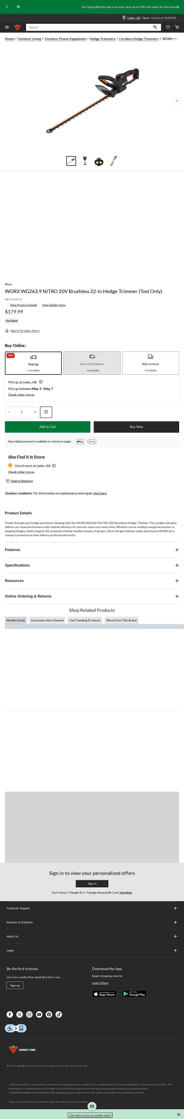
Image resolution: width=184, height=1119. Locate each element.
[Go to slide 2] (85, 161)
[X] (19, 1014)
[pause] (18, 6)
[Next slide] (177, 7)
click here (99, 493)
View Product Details (23, 305)
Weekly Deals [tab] (16, 620)
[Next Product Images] (177, 101)
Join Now (125, 892)
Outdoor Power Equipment (65, 39)
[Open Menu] (7, 27)
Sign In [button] (92, 883)
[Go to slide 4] (113, 161)
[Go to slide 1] (71, 161)
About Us (92, 936)
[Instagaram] (29, 1014)
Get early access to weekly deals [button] (90, 1115)
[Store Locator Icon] (124, 18)
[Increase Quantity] (35, 412)
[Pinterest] (49, 1014)
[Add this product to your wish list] (46, 412)
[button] (155, 27)
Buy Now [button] (136, 427)
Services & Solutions (92, 922)
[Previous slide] (7, 7)
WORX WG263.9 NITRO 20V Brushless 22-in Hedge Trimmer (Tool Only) (83, 291)
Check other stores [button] (21, 394)
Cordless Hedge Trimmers (139, 39)
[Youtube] (39, 1014)
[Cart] (177, 27)
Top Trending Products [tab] (85, 620)
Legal (92, 950)
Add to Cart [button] (47, 427)
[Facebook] (10, 1014)
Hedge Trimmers (102, 39)
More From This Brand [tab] (121, 620)
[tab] (33, 363)
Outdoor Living (29, 39)
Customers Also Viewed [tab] (47, 620)
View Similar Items (54, 305)
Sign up (15, 985)
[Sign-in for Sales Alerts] (22, 331)
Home (9, 39)
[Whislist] (168, 27)
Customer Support (92, 908)
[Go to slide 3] (99, 161)
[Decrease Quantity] (8, 412)
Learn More (100, 983)
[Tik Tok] (58, 1014)
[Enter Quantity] (21, 412)
